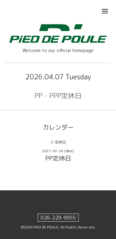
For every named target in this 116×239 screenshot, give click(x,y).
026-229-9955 (58, 217)
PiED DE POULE (45, 227)
